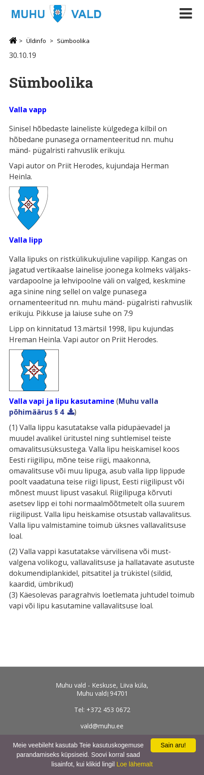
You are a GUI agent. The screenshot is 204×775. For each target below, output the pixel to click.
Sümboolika (73, 41)
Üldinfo (36, 41)
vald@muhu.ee (102, 726)
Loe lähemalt (134, 764)
